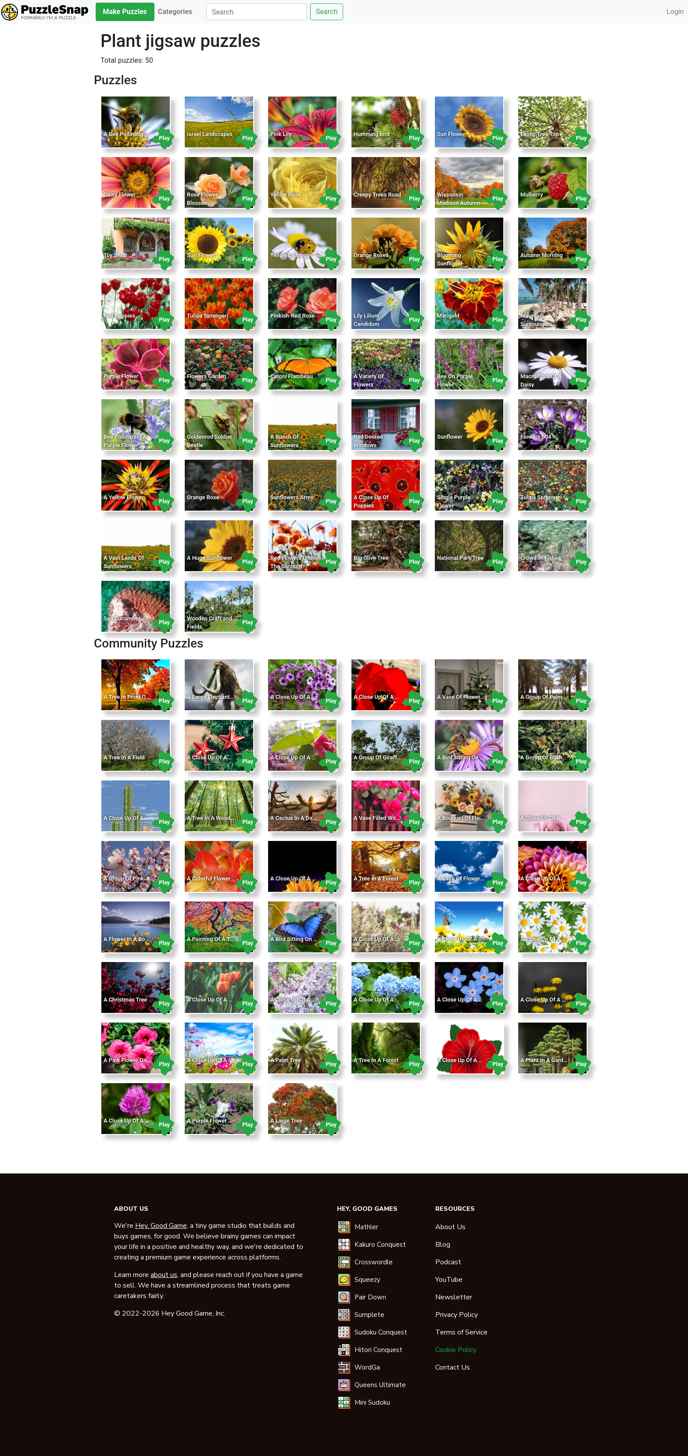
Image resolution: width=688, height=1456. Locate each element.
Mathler (366, 1227)
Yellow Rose (285, 194)
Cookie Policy (456, 1350)
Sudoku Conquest (381, 1332)
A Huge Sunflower (209, 557)
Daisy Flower (120, 194)
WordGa (367, 1367)
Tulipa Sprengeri (207, 315)
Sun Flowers (202, 255)
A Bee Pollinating (125, 134)
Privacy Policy (456, 1315)
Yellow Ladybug (290, 255)
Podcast (448, 1262)
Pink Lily (281, 134)
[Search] (256, 12)
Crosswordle (374, 1262)
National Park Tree (460, 557)
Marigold (448, 315)
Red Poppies (119, 315)
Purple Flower (121, 376)
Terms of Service (461, 1332)
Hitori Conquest (378, 1349)
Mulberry (531, 194)
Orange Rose (203, 497)
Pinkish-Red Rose (292, 315)
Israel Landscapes (210, 134)
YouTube (448, 1279)
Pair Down (370, 1297)
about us (163, 1275)
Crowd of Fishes (540, 557)
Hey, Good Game (161, 1226)
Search (326, 11)
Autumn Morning (541, 255)
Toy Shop (115, 255)
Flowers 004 (535, 436)
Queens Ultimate (380, 1385)
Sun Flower (451, 134)
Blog (442, 1244)
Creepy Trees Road (377, 194)
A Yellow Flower (123, 497)
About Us (450, 1227)
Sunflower (449, 436)
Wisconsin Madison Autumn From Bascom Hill (459, 203)
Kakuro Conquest (380, 1244)
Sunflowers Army (291, 497)
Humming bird (372, 134)
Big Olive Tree (371, 557)
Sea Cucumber (122, 618)
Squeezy (367, 1279)
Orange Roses (371, 255)
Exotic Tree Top (539, 134)
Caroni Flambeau (291, 376)
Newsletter (453, 1297)
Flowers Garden (206, 376)
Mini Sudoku (372, 1402)
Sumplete (369, 1314)
